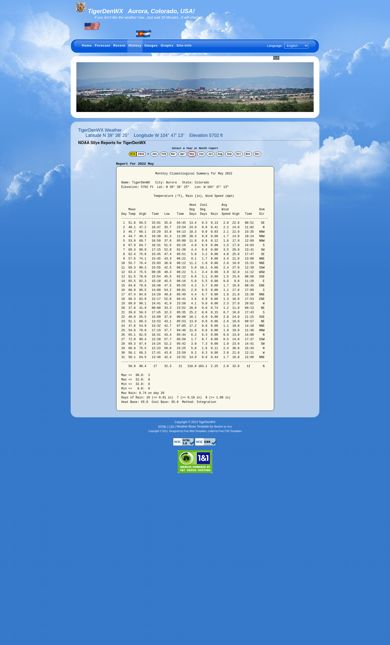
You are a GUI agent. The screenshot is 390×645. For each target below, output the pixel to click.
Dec (257, 154)
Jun (201, 154)
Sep (229, 154)
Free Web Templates (195, 431)
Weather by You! (223, 426)
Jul (210, 154)
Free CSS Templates (230, 431)
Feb (163, 154)
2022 (141, 154)
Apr (182, 154)
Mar (173, 154)
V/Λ (132, 154)
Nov (248, 154)
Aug (220, 154)
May (192, 154)
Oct (238, 154)
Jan (154, 154)
